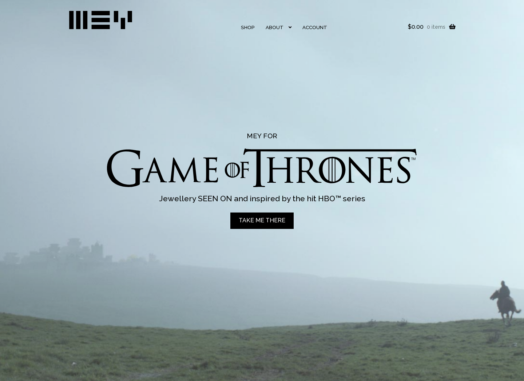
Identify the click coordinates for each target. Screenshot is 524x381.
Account (314, 27)
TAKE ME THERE (262, 220)
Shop (248, 27)
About (274, 27)
